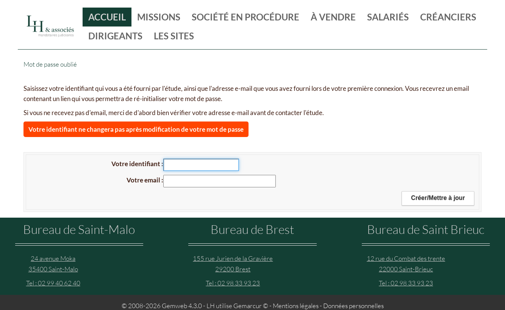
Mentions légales (296, 306)
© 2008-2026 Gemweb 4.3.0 (162, 306)
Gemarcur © (250, 306)
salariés (388, 16)
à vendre (333, 16)
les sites (174, 35)
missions (158, 16)
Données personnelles (353, 306)
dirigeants (115, 35)
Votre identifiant (136, 164)
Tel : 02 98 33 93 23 (233, 283)
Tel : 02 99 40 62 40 (53, 283)
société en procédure (245, 16)
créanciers (448, 16)
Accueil (107, 16)
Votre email (144, 180)
